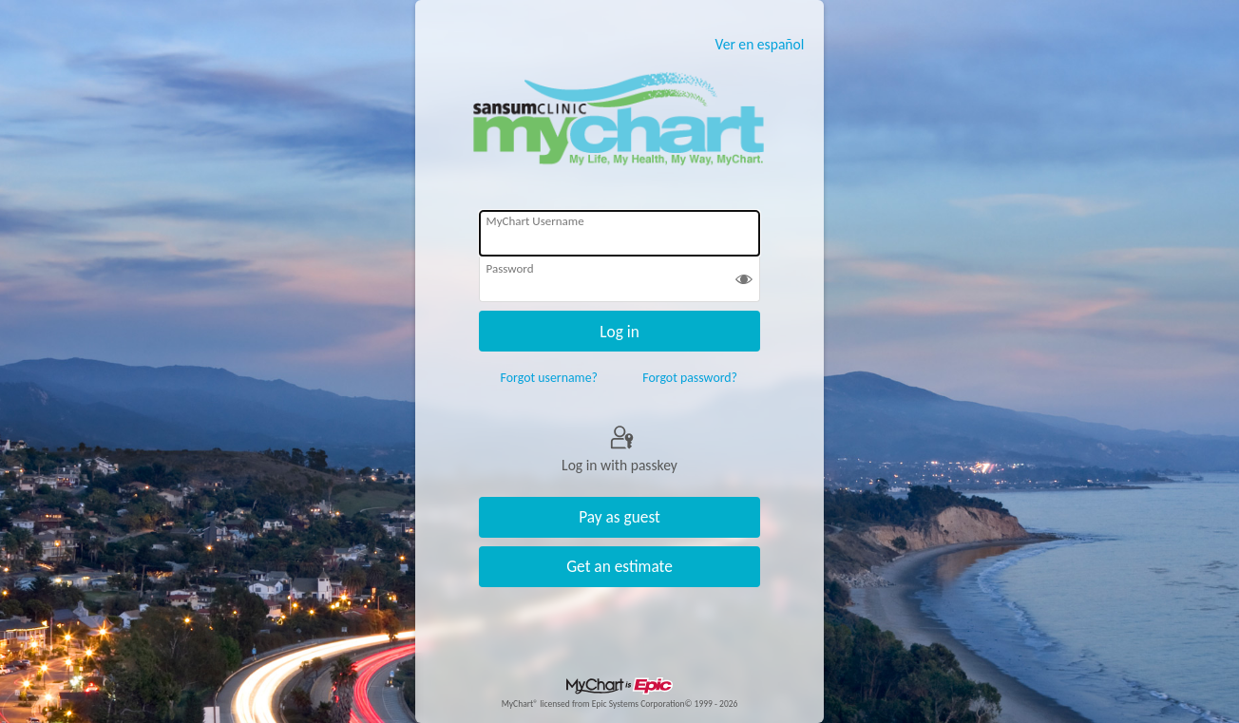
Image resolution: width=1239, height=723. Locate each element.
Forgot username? (549, 378)
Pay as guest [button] (619, 516)
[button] (744, 281)
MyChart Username (535, 221)
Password (510, 268)
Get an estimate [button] (619, 566)
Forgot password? (689, 378)
